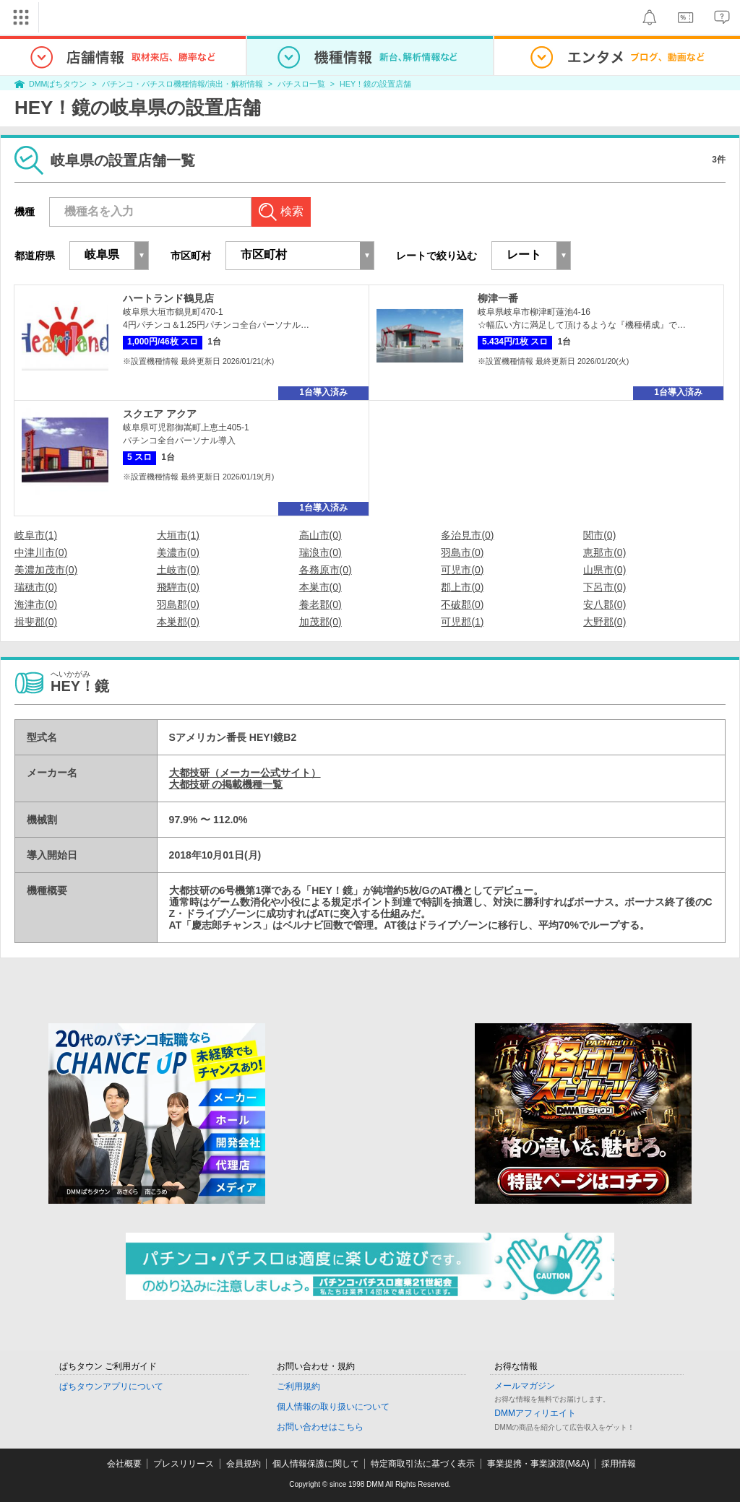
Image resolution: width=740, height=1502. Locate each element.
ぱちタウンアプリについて (111, 1386)
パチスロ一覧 (301, 83)
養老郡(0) (320, 604)
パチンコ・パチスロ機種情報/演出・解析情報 (182, 83)
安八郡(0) (604, 604)
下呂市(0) (604, 587)
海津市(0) (35, 604)
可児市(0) (462, 570)
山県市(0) (604, 570)
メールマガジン (524, 1386)
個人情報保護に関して (315, 1464)
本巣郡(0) (178, 622)
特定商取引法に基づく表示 (423, 1464)
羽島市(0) (462, 552)
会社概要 (124, 1464)
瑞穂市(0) (35, 587)
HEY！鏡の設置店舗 (375, 83)
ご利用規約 (298, 1386)
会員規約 (243, 1464)
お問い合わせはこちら (320, 1427)
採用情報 (618, 1464)
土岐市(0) (178, 570)
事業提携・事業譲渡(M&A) (538, 1464)
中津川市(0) (40, 552)
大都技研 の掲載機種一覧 (226, 784)
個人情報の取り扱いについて (333, 1407)
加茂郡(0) (320, 622)
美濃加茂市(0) (45, 570)
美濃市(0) (178, 552)
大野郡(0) (604, 622)
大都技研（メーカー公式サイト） (245, 772)
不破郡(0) (462, 604)
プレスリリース (183, 1464)
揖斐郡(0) (35, 622)
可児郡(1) (462, 622)
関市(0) (599, 535)
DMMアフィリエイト (535, 1413)
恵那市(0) (604, 552)
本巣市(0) (320, 587)
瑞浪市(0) (320, 552)
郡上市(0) (462, 587)
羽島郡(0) (178, 604)
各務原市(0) (325, 570)
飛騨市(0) (178, 587)
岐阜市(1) (35, 535)
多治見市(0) (467, 535)
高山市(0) (320, 535)
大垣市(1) (178, 535)
